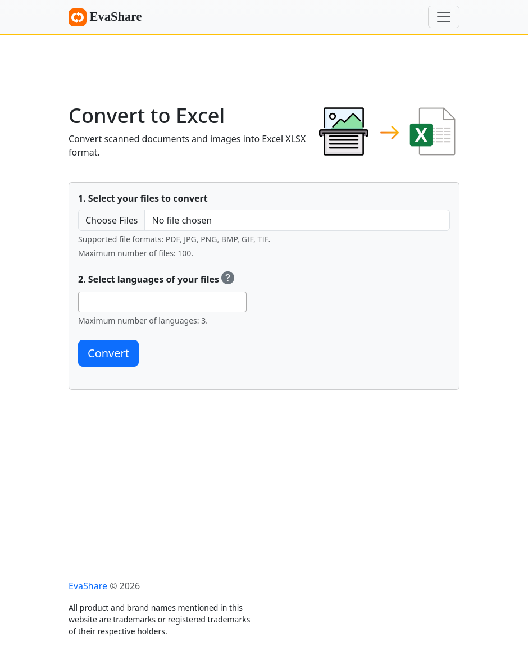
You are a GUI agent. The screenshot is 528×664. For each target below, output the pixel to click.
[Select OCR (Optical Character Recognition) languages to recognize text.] (227, 279)
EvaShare (105, 17)
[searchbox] (84, 301)
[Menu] (443, 17)
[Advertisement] (264, 64)
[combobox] (162, 302)
